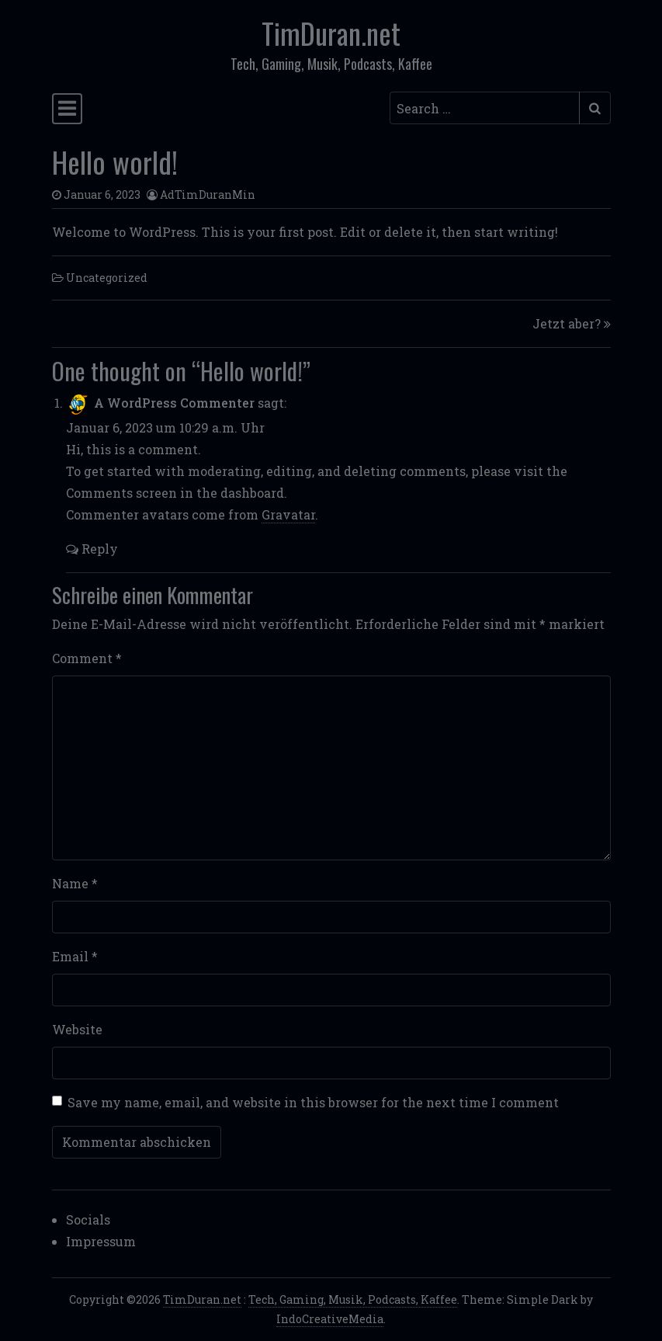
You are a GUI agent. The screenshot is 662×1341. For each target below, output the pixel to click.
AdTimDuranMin (207, 194)
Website (77, 1029)
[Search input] (485, 108)
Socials (88, 1219)
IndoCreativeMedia (329, 1318)
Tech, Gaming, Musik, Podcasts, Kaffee (352, 1299)
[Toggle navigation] (67, 108)
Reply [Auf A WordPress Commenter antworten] (92, 548)
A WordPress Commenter (174, 402)
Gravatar (288, 514)
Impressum (101, 1241)
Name (75, 883)
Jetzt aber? (566, 323)
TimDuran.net (331, 33)
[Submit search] (595, 108)
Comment (87, 658)
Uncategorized (106, 277)
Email (75, 956)
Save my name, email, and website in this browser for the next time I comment (313, 1102)
